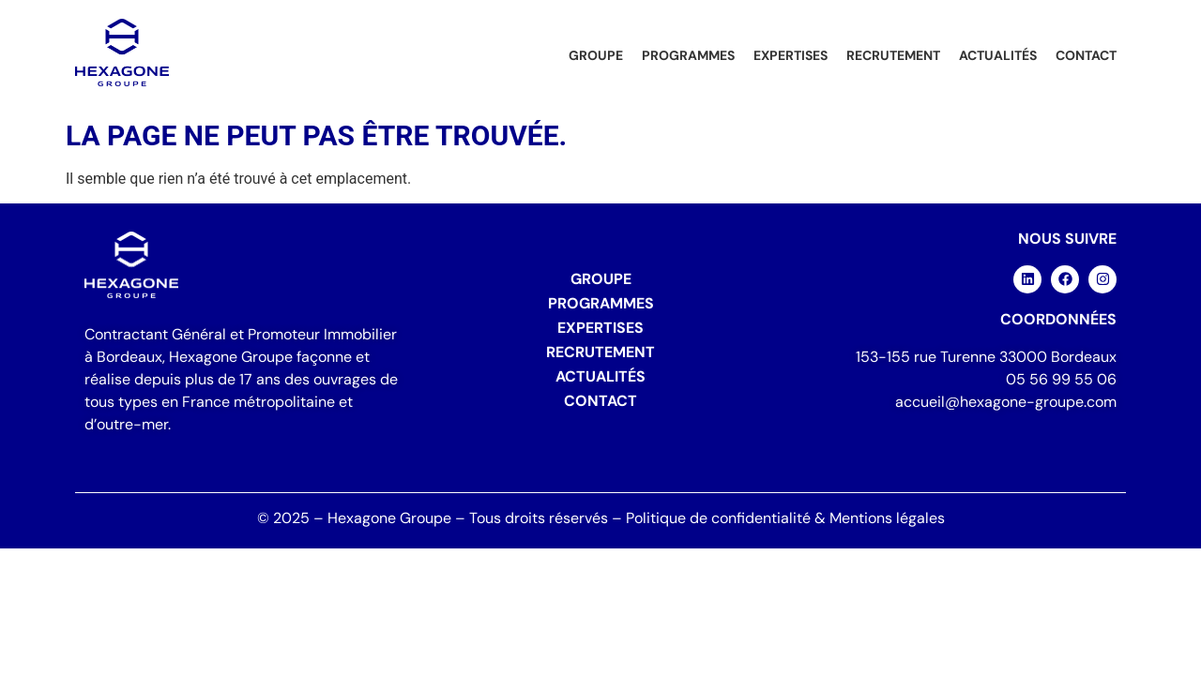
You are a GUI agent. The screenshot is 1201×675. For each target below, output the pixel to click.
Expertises (790, 55)
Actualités (998, 55)
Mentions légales (887, 518)
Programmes (688, 55)
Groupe (596, 55)
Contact (1086, 55)
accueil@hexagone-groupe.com (1006, 402)
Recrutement (893, 55)
